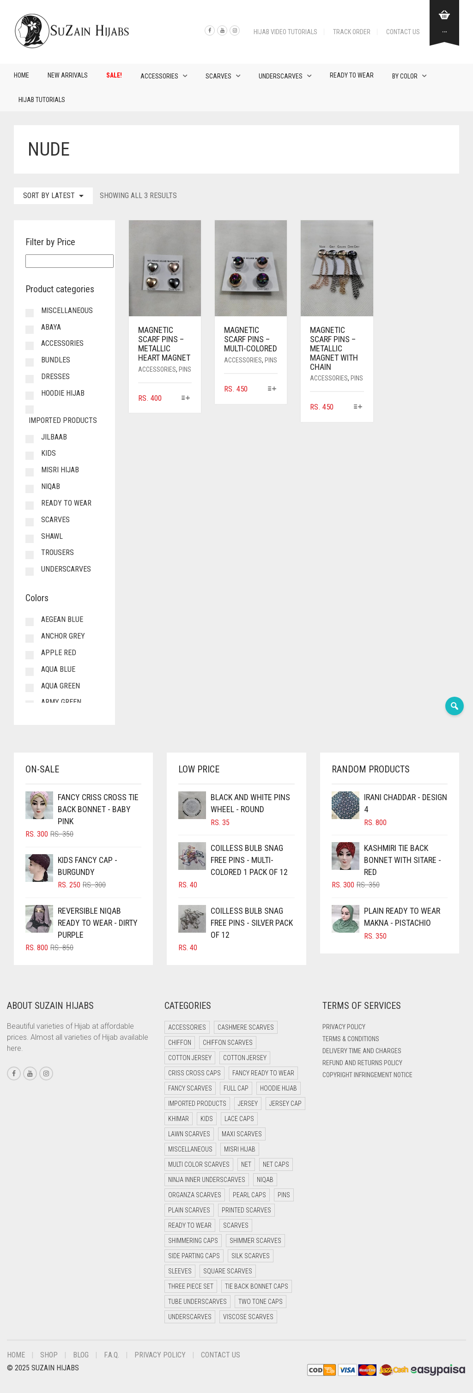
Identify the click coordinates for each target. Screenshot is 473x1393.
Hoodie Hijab (63, 393)
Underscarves (281, 76)
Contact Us (403, 32)
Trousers (57, 552)
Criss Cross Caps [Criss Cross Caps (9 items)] (194, 1073)
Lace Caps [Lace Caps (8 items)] (239, 1118)
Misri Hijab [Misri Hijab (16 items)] (239, 1149)
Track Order (351, 32)
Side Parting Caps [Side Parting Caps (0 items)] (194, 1256)
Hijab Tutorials (41, 99)
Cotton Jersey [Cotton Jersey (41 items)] (190, 1057)
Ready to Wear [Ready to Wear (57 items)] (190, 1225)
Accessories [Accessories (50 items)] (187, 1027)
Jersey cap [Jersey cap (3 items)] (285, 1103)
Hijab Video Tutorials (285, 32)
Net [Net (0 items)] (246, 1164)
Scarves (218, 76)
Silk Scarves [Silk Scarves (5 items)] (250, 1256)
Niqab (50, 486)
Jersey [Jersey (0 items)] (248, 1103)
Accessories (159, 76)
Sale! (114, 75)
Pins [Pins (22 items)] (284, 1195)
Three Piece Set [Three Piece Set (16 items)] (190, 1286)
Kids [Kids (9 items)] (206, 1118)
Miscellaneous (67, 310)
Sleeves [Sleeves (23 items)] (180, 1271)
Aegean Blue (62, 619)
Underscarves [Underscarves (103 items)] (190, 1317)
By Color (405, 76)
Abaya (51, 327)
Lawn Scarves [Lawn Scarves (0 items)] (189, 1134)
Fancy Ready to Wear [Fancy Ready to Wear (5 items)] (263, 1073)
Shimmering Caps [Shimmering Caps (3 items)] (193, 1240)
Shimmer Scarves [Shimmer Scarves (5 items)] (255, 1240)
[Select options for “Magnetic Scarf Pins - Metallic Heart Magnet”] (186, 398)
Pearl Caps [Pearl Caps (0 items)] (249, 1195)
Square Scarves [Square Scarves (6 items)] (227, 1271)
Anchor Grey (63, 636)
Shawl (52, 536)
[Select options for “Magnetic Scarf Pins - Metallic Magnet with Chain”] (358, 407)
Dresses (55, 376)
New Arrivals (68, 75)
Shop (49, 1355)
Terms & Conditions (350, 1039)
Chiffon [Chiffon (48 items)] (179, 1042)
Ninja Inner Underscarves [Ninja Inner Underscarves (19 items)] (206, 1179)
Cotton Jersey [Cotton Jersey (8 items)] (245, 1057)
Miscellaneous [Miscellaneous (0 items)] (190, 1149)
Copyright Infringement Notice (367, 1075)
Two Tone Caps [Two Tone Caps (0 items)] (260, 1301)
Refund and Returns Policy (362, 1063)
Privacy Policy (343, 1027)
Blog (81, 1355)
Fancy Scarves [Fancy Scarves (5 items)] (190, 1088)
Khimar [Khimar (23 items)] (178, 1118)
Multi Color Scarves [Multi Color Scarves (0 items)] (199, 1164)
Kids (48, 453)
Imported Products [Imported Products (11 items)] (197, 1103)
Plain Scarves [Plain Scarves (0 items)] (189, 1210)
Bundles (55, 360)
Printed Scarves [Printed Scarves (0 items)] (246, 1210)
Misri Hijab (60, 469)
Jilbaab (54, 437)
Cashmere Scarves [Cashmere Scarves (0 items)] (246, 1027)
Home (21, 75)
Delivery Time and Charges (361, 1051)
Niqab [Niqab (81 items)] (265, 1179)
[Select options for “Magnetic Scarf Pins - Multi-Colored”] (272, 389)
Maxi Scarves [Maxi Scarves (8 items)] (242, 1134)
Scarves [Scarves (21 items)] (236, 1225)
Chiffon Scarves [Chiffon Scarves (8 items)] (228, 1042)
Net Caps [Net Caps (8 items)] (276, 1164)
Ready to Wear (352, 75)
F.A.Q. (111, 1355)
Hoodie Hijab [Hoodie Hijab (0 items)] (278, 1088)
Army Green (61, 702)
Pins (185, 369)
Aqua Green (60, 685)
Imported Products (63, 420)
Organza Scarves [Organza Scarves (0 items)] (194, 1195)
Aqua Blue (58, 669)
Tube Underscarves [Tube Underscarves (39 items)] (197, 1301)
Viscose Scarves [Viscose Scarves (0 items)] (248, 1317)
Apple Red (58, 652)
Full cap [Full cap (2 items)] (236, 1088)
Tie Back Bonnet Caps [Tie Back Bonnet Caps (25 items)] (256, 1286)
